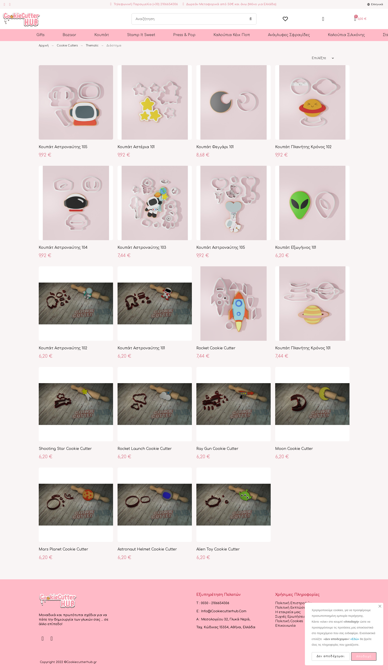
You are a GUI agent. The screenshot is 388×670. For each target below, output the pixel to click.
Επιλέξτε (319, 58)
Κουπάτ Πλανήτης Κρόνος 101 (303, 348)
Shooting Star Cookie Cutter (65, 449)
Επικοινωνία (285, 625)
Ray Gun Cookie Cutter (217, 449)
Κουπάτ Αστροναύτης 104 (63, 248)
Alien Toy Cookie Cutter (218, 549)
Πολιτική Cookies (289, 621)
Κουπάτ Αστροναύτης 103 (142, 248)
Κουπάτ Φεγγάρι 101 (215, 147)
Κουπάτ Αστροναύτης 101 (141, 348)
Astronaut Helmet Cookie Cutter (147, 549)
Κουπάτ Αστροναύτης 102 (63, 348)
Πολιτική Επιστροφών (293, 603)
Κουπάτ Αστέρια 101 (136, 147)
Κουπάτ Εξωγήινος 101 (295, 248)
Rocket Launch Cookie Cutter (145, 449)
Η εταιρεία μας (288, 612)
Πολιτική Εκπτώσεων (292, 607)
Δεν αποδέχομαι (331, 656)
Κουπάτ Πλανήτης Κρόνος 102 (303, 147)
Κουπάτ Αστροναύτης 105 (63, 147)
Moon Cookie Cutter (294, 449)
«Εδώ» (354, 639)
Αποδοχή (363, 656)
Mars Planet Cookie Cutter (63, 549)
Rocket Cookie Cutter (216, 348)
